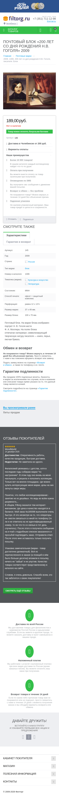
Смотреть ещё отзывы (18, 591)
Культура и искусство (38, 280)
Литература (33, 284)
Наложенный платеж (29, 660)
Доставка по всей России (29, 624)
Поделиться (26, 219)
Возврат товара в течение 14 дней (29, 694)
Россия (31, 262)
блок (27, 268)
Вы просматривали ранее (19, 407)
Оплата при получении (21, 170)
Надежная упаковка (20, 201)
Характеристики (16, 235)
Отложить (12, 219)
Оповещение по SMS (20, 180)
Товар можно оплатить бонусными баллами (28, 131)
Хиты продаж (11, 412)
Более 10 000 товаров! (21, 160)
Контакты (51, 21)
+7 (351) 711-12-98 (44, 18)
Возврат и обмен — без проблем (26, 191)
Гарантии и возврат (18, 242)
